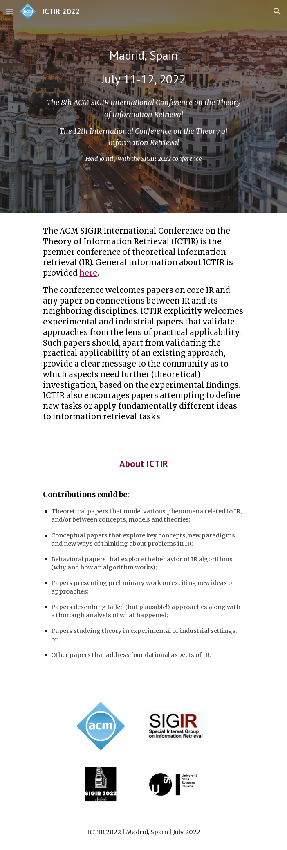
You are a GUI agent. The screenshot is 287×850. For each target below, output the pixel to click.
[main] (143, 67)
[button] (10, 11)
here (88, 273)
